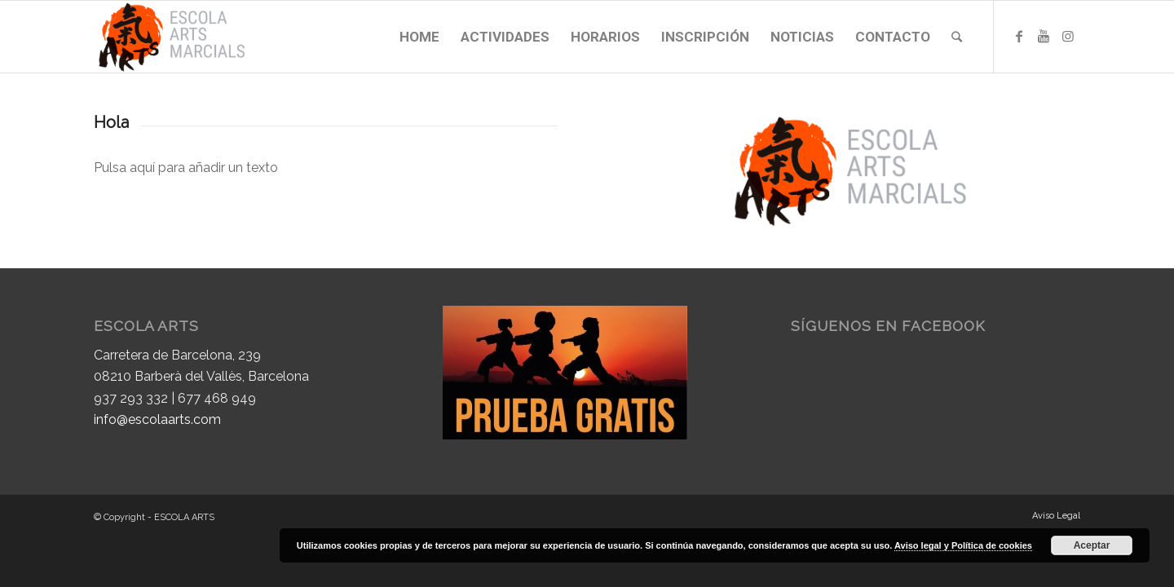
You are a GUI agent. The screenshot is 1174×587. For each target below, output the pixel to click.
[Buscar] (957, 37)
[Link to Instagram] (1068, 36)
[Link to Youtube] (1043, 36)
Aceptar (1092, 545)
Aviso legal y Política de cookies (963, 545)
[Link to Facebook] (1019, 36)
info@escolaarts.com (157, 419)
